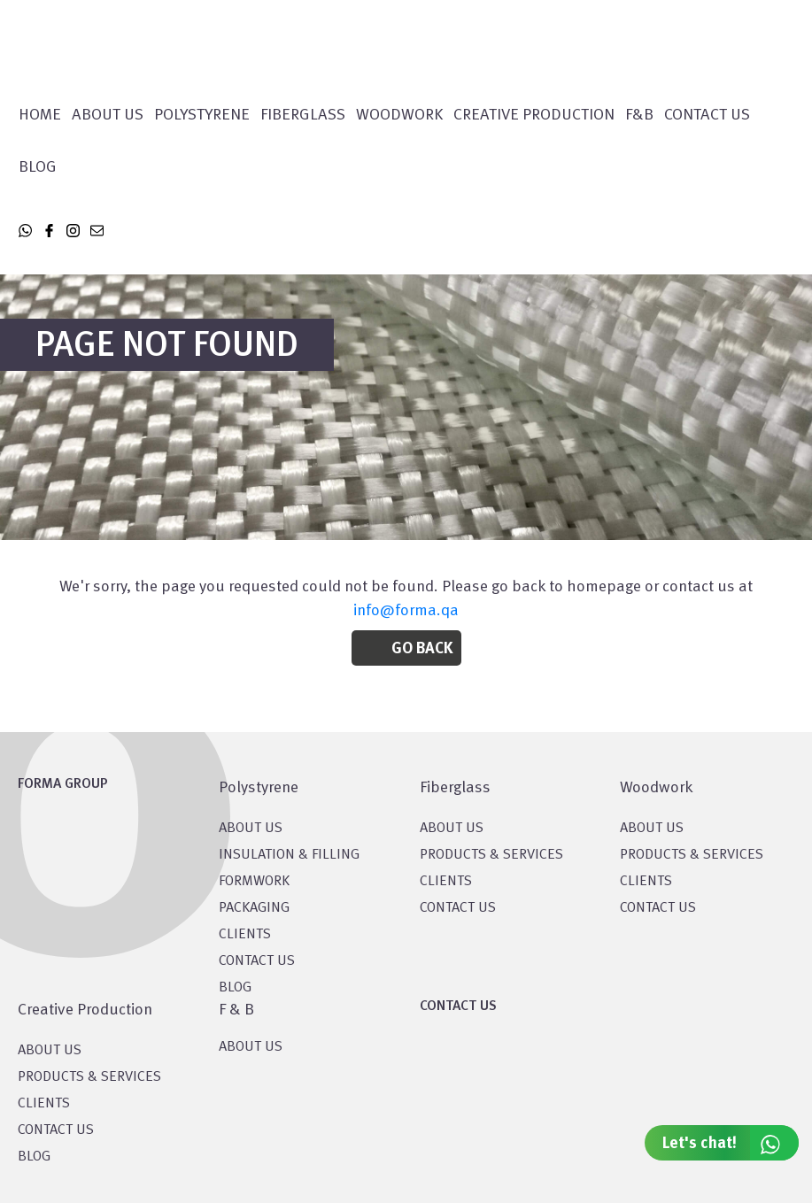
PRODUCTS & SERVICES (491, 855)
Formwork (254, 882)
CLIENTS (245, 935)
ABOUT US (250, 1047)
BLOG (235, 988)
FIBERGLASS (302, 115)
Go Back (421, 649)
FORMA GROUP (63, 784)
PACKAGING (254, 908)
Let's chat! (730, 1143)
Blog (38, 167)
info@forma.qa (406, 611)
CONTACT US (257, 961)
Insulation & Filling (289, 855)
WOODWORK (399, 115)
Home (40, 115)
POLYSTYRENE (202, 115)
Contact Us (707, 115)
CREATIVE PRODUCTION (534, 115)
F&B (639, 115)
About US (250, 828)
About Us (107, 115)
